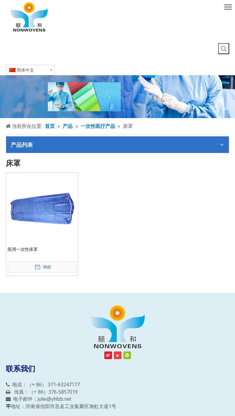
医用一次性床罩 (23, 249)
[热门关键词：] (223, 48)
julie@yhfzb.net (54, 399)
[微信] (127, 355)
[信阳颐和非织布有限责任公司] (117, 327)
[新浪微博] (108, 355)
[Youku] (117, 355)
